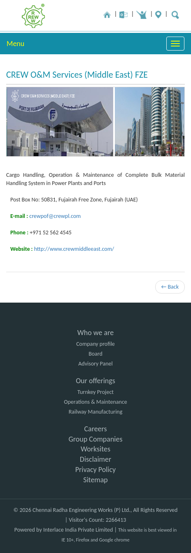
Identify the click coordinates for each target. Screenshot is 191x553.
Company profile (95, 343)
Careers (95, 428)
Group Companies (96, 439)
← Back (170, 286)
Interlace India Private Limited (78, 529)
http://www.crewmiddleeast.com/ (74, 248)
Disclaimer (95, 459)
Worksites (95, 449)
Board (95, 353)
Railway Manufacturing (96, 411)
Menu (15, 43)
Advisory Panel (95, 363)
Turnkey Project (95, 392)
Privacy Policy (95, 469)
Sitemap (95, 479)
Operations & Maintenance (95, 401)
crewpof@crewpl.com (55, 216)
